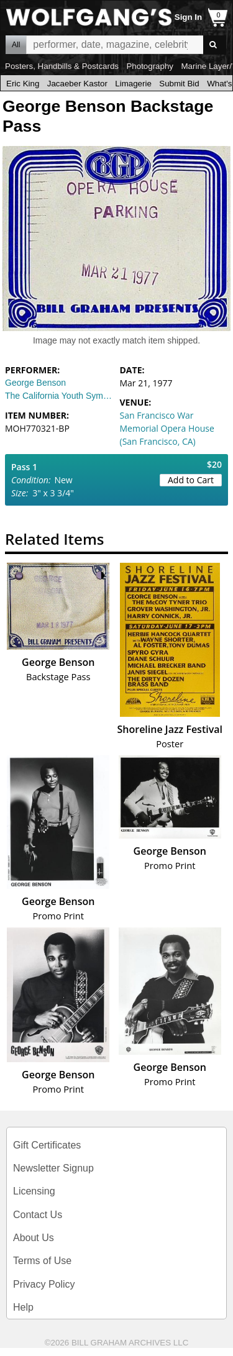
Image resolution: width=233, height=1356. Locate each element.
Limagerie (133, 83)
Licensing (34, 1191)
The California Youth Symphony (59, 396)
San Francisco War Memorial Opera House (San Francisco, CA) (167, 428)
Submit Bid (179, 83)
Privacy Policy (44, 1284)
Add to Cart (191, 480)
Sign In (188, 17)
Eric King (22, 83)
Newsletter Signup (53, 1168)
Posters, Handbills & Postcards (62, 66)
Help (23, 1307)
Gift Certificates (47, 1145)
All (16, 44)
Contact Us (37, 1214)
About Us (33, 1237)
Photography (149, 66)
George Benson (35, 383)
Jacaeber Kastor (77, 83)
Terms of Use (42, 1260)
